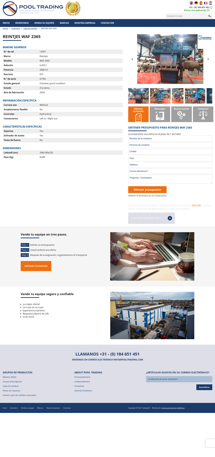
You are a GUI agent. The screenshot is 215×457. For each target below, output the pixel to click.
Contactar (107, 22)
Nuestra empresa (84, 22)
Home (5, 28)
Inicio (6, 22)
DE (196, 3)
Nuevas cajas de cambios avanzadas (19, 395)
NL (210, 3)
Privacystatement (82, 377)
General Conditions (83, 390)
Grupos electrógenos (12, 381)
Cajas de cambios (30, 28)
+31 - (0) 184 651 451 (199, 7)
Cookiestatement (82, 381)
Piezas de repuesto (11, 390)
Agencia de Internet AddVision (173, 408)
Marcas (64, 22)
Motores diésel (9, 377)
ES (201, 3)
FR (205, 3)
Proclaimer (79, 386)
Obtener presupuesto (147, 189)
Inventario (22, 22)
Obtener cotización (36, 266)
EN (191, 3)
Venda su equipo (44, 22)
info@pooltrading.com (128, 359)
